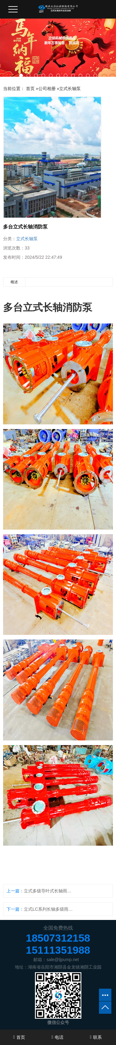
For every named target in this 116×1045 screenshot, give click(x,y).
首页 (30, 88)
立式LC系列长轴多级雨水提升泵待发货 (49, 909)
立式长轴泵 (70, 88)
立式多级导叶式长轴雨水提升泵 (49, 890)
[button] (21, 75)
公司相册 (47, 88)
